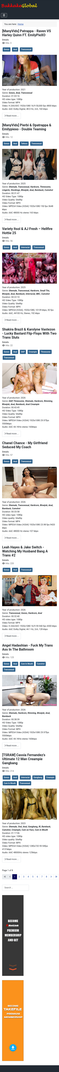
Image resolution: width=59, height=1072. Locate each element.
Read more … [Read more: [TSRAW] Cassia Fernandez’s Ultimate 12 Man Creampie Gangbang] (11, 859)
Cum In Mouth (27, 664)
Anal (15, 49)
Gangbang (38, 777)
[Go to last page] (56, 876)
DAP (23, 352)
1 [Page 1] (14, 876)
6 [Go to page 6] (37, 876)
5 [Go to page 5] (32, 876)
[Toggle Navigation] (4, 15)
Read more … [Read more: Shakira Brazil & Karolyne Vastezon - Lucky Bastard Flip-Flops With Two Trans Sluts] (11, 433)
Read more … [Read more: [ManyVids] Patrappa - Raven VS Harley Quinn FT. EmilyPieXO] (11, 115)
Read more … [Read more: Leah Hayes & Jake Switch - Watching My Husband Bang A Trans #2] (11, 636)
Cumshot (41, 664)
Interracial (25, 247)
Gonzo (6, 49)
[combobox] (15, 888)
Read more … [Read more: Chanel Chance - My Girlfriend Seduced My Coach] (11, 538)
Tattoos (24, 143)
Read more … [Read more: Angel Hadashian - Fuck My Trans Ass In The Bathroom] (11, 745)
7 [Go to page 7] (42, 876)
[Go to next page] (51, 876)
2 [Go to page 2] (19, 876)
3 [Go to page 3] (23, 876)
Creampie (33, 352)
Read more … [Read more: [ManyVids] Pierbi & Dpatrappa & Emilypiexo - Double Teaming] (11, 219)
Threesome (45, 352)
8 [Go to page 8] (46, 876)
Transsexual (26, 49)
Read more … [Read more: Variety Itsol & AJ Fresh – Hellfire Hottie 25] (11, 320)
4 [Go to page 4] (28, 876)
